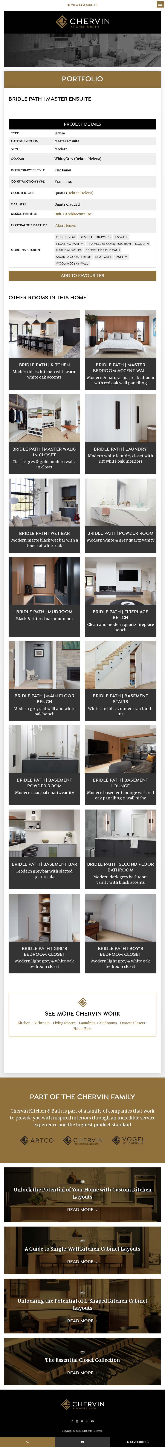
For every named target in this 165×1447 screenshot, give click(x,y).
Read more (80, 1210)
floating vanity (69, 243)
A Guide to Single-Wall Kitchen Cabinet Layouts (82, 1249)
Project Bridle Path (103, 250)
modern (142, 243)
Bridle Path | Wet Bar (44, 534)
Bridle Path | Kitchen (44, 365)
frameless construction (109, 243)
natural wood (68, 250)
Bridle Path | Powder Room (120, 533)
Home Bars (82, 1029)
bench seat (65, 237)
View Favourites (82, 5)
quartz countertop (73, 257)
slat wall (103, 257)
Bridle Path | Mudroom (44, 612)
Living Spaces (64, 1023)
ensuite (121, 237)
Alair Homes (65, 225)
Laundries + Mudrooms (98, 1023)
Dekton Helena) (80, 193)
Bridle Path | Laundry (120, 449)
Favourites (138, 1442)
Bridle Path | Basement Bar (44, 864)
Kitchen (24, 1023)
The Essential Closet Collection (82, 1360)
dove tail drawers (95, 237)
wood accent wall (72, 263)
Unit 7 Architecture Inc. (73, 214)
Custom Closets (132, 1023)
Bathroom (42, 1023)
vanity (121, 257)
